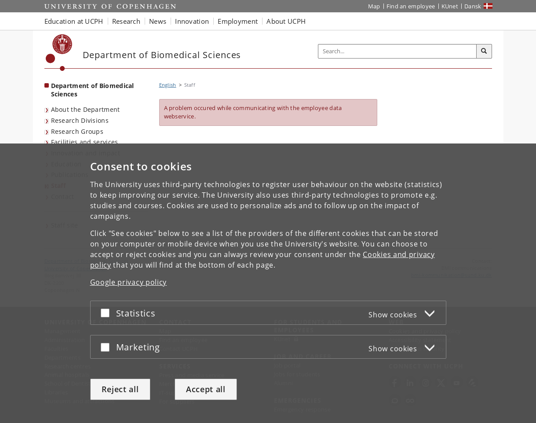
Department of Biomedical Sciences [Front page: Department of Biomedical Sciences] (92, 89)
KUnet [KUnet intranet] (450, 6)
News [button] (157, 21)
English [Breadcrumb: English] (167, 84)
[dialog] (268, 283)
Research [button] (126, 21)
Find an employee (411, 6)
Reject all (120, 389)
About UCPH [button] (286, 21)
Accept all (206, 389)
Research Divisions (80, 120)
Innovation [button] (192, 21)
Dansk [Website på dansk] (472, 6)
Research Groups (77, 131)
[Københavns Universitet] (59, 52)
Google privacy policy (128, 282)
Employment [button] (238, 21)
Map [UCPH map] (374, 6)
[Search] (484, 51)
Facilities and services (84, 142)
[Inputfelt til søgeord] (397, 51)
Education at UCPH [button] (73, 21)
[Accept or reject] (107, 312)
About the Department (85, 109)
